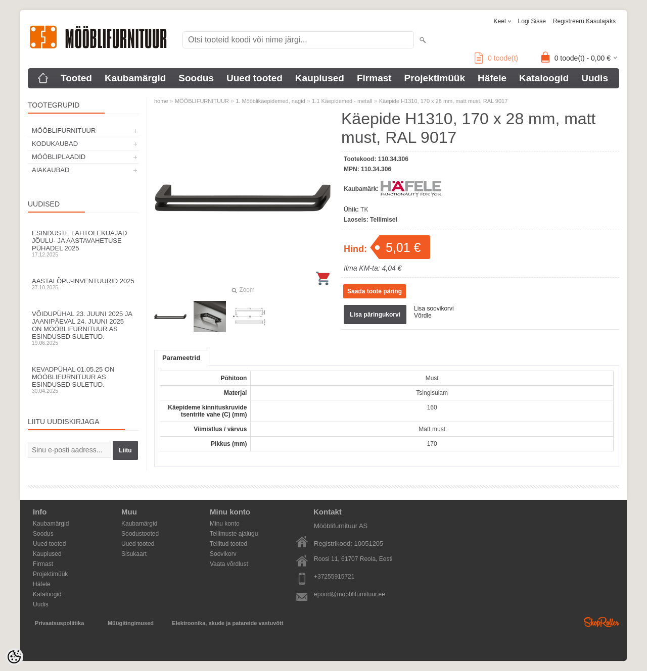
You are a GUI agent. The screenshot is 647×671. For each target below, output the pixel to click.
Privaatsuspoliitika (59, 623)
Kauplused (319, 78)
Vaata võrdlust (229, 563)
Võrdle (423, 315)
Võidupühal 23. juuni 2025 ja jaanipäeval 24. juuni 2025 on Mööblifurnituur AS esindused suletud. (83, 328)
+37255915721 (334, 576)
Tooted (76, 78)
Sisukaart (134, 553)
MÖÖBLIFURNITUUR (64, 130)
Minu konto (225, 523)
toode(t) (496, 58)
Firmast (374, 78)
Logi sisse (532, 21)
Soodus (196, 78)
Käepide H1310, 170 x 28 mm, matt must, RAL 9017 (443, 101)
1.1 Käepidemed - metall (342, 101)
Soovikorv (223, 553)
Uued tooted (254, 78)
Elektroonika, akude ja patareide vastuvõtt (227, 623)
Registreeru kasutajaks (584, 21)
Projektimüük (434, 78)
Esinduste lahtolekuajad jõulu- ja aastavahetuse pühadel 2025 (83, 243)
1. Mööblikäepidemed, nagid (270, 101)
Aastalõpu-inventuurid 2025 (83, 283)
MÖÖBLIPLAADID (58, 157)
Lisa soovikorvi (434, 308)
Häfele (492, 78)
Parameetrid (181, 358)
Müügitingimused (131, 623)
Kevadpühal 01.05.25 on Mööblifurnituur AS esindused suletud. (83, 380)
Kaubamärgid (135, 78)
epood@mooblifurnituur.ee (349, 594)
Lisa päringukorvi (375, 314)
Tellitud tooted (228, 543)
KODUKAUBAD (55, 143)
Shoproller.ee (601, 622)
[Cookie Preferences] (14, 657)
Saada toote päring (374, 291)
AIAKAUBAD (50, 170)
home (161, 101)
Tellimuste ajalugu (234, 533)
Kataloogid (544, 78)
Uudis (594, 78)
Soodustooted (140, 533)
